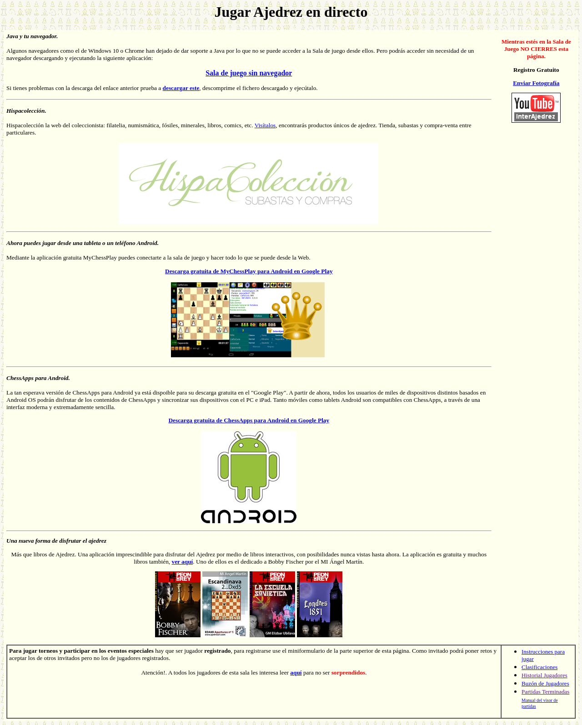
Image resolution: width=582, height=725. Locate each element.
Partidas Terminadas (545, 691)
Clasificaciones (539, 667)
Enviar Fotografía (536, 83)
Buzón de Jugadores (545, 683)
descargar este (181, 88)
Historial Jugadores (544, 675)
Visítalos (265, 125)
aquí (295, 672)
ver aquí (182, 561)
